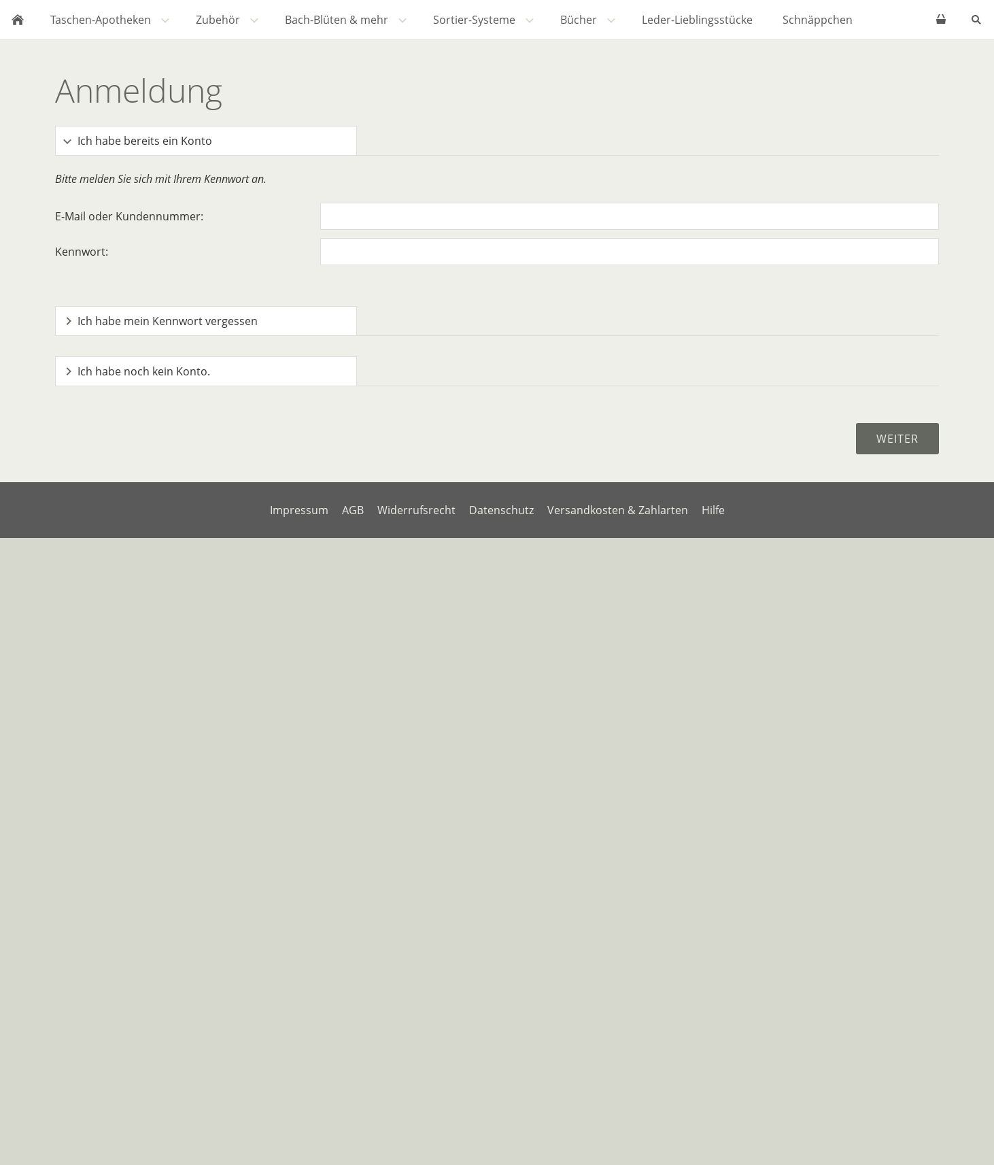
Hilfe (713, 510)
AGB (353, 510)
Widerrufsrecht (416, 510)
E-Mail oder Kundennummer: (129, 216)
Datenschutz (501, 510)
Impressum (299, 510)
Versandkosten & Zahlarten (617, 510)
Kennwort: (81, 251)
